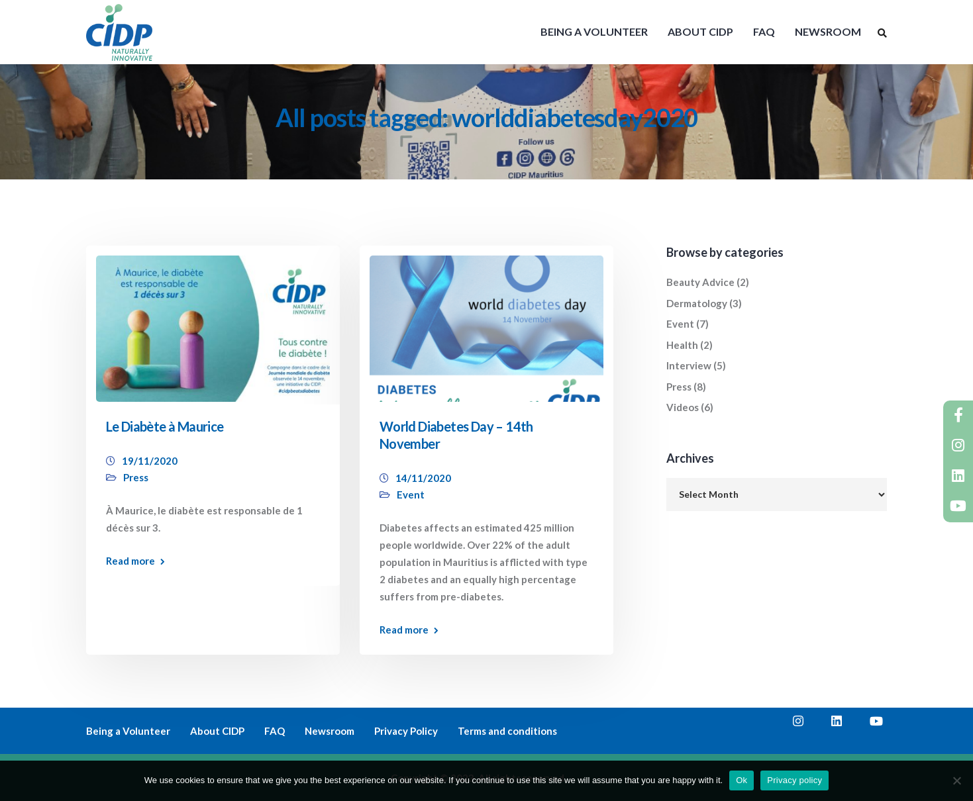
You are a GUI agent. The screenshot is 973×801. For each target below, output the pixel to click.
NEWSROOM (828, 31)
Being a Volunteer (128, 731)
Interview (688, 365)
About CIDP (217, 731)
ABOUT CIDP (700, 31)
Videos (682, 407)
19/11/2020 (150, 461)
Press (135, 477)
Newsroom (329, 731)
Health (682, 345)
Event (411, 494)
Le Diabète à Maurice (165, 426)
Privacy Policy (406, 731)
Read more (130, 561)
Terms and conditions (507, 731)
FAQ (764, 31)
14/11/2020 (423, 478)
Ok (741, 780)
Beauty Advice (700, 282)
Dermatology (696, 303)
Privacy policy (794, 780)
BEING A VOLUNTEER (594, 31)
